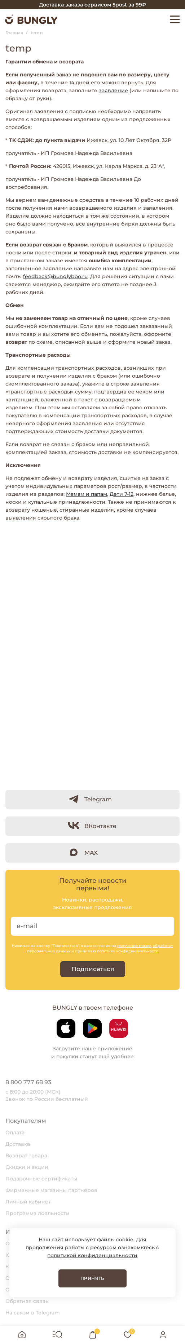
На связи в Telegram (32, 1312)
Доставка (17, 1144)
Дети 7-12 (121, 494)
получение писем (134, 945)
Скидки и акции (26, 1167)
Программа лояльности (37, 1213)
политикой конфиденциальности (92, 1255)
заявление (113, 90)
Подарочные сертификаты (41, 1178)
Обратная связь (26, 1301)
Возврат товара (26, 1155)
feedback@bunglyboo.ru (55, 276)
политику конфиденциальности (127, 951)
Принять (92, 1278)
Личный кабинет (28, 1201)
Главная (14, 32)
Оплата (15, 1132)
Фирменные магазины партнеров (51, 1190)
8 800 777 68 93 (28, 1082)
